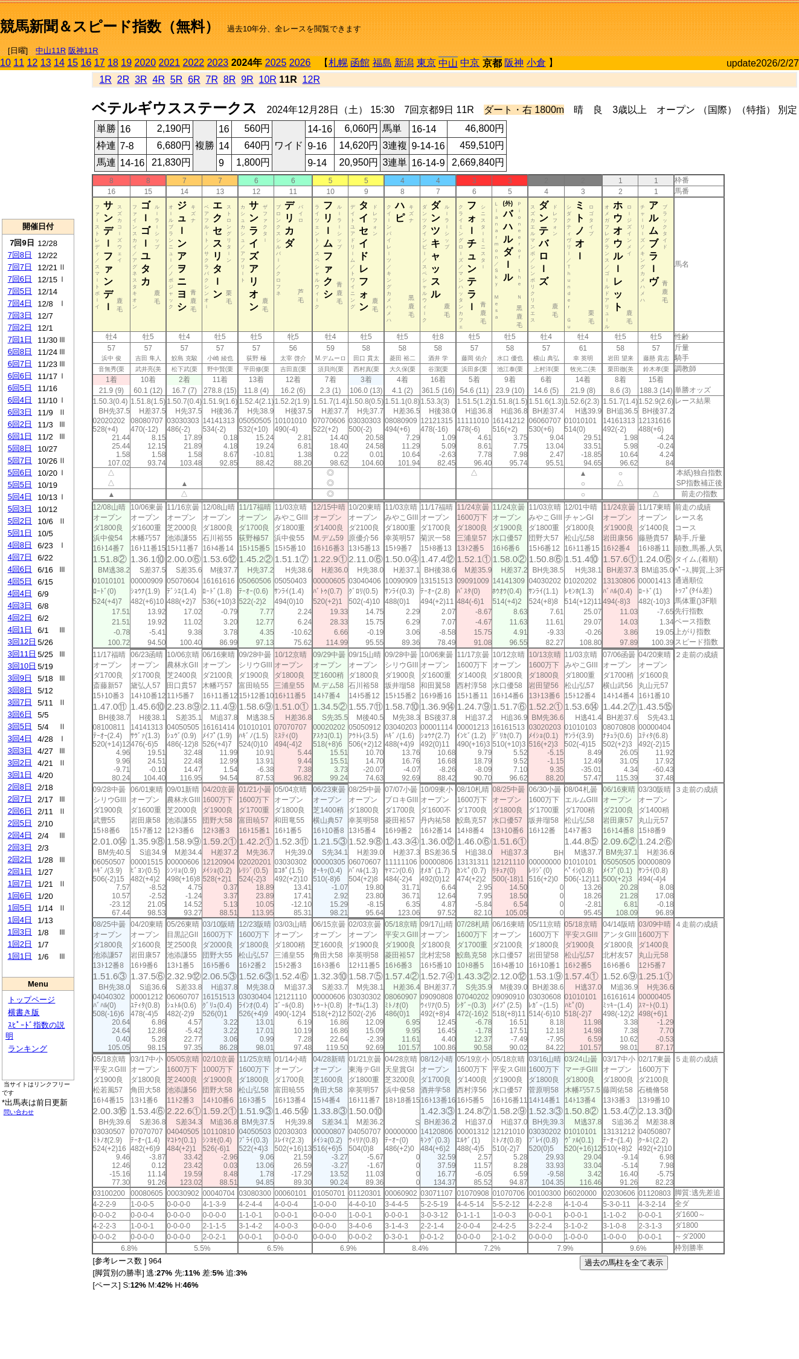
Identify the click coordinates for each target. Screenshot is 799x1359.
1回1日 (20, 956)
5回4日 (20, 496)
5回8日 (20, 448)
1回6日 (20, 895)
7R (212, 79)
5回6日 (20, 472)
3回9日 (20, 678)
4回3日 (20, 605)
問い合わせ (19, 1112)
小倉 (536, 62)
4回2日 (20, 617)
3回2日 (20, 762)
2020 (145, 62)
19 (126, 62)
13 (45, 62)
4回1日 (20, 629)
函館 (360, 62)
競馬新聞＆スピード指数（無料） (109, 26)
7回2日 (20, 327)
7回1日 (20, 339)
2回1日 (20, 871)
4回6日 (20, 569)
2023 (218, 62)
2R (123, 79)
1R (105, 79)
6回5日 (20, 387)
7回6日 (20, 279)
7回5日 (20, 291)
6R (194, 79)
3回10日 (22, 665)
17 (99, 62)
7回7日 (20, 266)
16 (86, 62)
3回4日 (20, 738)
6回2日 (20, 424)
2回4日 (20, 835)
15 (72, 62)
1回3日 (20, 931)
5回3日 (20, 508)
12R (311, 79)
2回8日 (20, 786)
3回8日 (20, 690)
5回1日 (20, 532)
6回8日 (20, 351)
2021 (170, 62)
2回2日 (20, 859)
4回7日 (20, 557)
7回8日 (20, 254)
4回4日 (20, 593)
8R (229, 79)
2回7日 (20, 798)
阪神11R (83, 50)
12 (32, 62)
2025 (276, 62)
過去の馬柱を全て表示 (624, 1262)
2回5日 (20, 823)
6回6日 (20, 375)
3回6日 (20, 714)
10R (268, 79)
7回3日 (20, 315)
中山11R (51, 50)
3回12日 (22, 641)
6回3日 (20, 412)
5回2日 (20, 520)
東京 (426, 62)
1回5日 (20, 907)
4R (158, 79)
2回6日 (20, 811)
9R (247, 79)
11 (18, 62)
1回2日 (20, 944)
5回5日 (20, 484)
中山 (448, 63)
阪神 (514, 62)
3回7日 (20, 702)
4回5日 (20, 581)
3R (141, 79)
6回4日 (20, 399)
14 (59, 62)
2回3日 (20, 847)
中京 (470, 62)
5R (176, 79)
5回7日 (20, 460)
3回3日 (20, 750)
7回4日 (20, 303)
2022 (194, 62)
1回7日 (20, 883)
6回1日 (20, 436)
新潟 (404, 62)
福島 (382, 62)
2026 (300, 62)
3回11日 (22, 653)
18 (112, 62)
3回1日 (20, 774)
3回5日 (20, 726)
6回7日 (20, 363)
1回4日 (20, 919)
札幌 (338, 62)
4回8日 (20, 545)
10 (5, 62)
